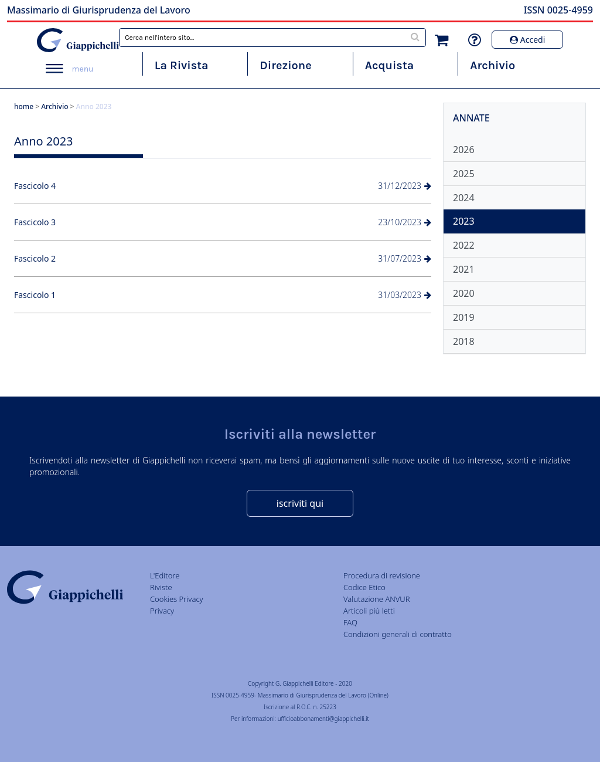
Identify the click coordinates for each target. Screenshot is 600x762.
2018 (464, 341)
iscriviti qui (300, 503)
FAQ (350, 622)
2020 (464, 293)
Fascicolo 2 (35, 258)
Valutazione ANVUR (376, 599)
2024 (464, 197)
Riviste (161, 587)
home (23, 106)
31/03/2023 (404, 294)
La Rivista (182, 65)
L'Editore (164, 575)
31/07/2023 (404, 258)
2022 (464, 245)
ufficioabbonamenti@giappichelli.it (323, 718)
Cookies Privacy (176, 599)
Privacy (162, 610)
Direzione (285, 65)
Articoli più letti (369, 610)
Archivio (492, 65)
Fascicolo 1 (35, 294)
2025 (464, 173)
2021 (464, 269)
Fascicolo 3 (35, 222)
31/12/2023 (404, 185)
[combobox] (272, 37)
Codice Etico (364, 587)
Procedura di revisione (381, 575)
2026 (464, 149)
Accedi (527, 39)
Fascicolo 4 (35, 185)
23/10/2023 (404, 222)
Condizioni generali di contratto (397, 634)
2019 (464, 317)
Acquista (389, 65)
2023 (464, 221)
